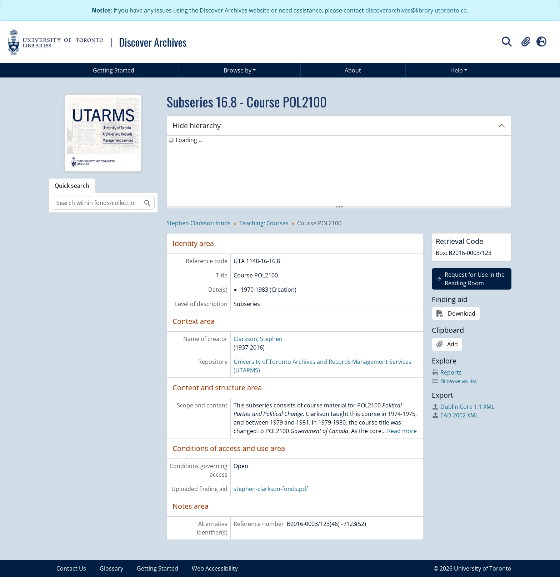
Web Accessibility (215, 568)
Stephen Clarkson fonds (198, 223)
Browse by (237, 70)
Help (456, 70)
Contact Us (71, 568)
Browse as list (454, 381)
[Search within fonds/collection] (96, 203)
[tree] (339, 171)
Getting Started (113, 70)
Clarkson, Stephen (258, 339)
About (353, 70)
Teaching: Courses (264, 223)
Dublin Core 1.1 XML (463, 407)
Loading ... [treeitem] (189, 140)
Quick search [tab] (72, 186)
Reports (447, 372)
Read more (402, 431)
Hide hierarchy (196, 125)
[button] (526, 42)
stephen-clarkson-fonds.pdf (271, 489)
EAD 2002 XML (455, 415)
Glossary (111, 568)
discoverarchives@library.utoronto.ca (416, 10)
